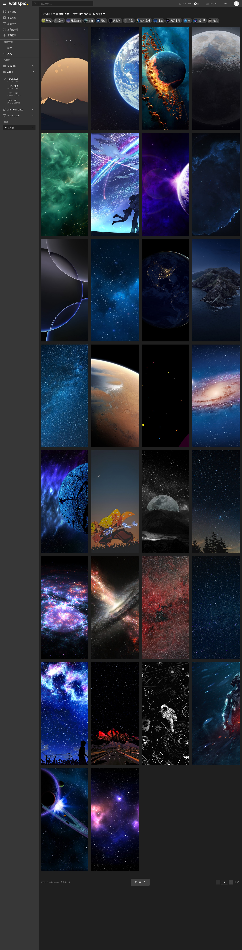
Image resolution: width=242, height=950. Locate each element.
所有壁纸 (9, 11)
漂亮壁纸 (9, 35)
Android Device (13, 109)
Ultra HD (9, 65)
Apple (8, 71)
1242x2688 (23, 79)
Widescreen (11, 115)
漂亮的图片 (10, 29)
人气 (9, 53)
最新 (9, 47)
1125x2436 (12, 86)
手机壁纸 (9, 17)
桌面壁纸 (9, 23)
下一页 (140, 882)
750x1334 (12, 100)
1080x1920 (12, 93)
